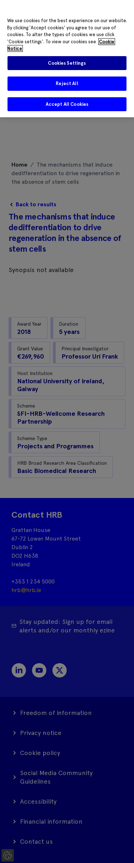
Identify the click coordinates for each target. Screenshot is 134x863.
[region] (67, 58)
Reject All (67, 83)
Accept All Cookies (67, 104)
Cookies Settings (67, 63)
